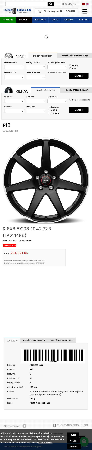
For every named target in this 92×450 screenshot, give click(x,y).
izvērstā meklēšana (56, 72)
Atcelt (73, 440)
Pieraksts (8, 19)
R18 (16, 131)
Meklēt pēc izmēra (42, 56)
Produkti (24, 19)
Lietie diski (8, 131)
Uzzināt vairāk (45, 442)
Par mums (40, 19)
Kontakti (84, 19)
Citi (73, 68)
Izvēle (73, 435)
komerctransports (80, 100)
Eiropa (74, 65)
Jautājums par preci (62, 340)
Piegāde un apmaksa (34, 340)
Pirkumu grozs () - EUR (59, 11)
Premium (53, 113)
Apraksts (12, 340)
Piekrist (74, 446)
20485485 (64, 425)
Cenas (55, 19)
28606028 (80, 425)
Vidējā (52, 110)
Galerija (68, 19)
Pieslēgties (69, 4)
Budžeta (53, 107)
